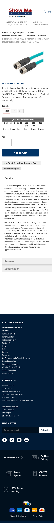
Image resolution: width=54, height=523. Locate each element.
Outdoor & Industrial (37, 35)
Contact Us (6, 343)
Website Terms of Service (12, 367)
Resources (6, 355)
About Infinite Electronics (12, 328)
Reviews (9, 261)
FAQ (4, 349)
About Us (5, 331)
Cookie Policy (7, 373)
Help (4, 346)
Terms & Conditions (18, 516)
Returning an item (9, 340)
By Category (18, 32)
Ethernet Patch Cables (12, 35)
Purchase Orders (8, 334)
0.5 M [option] (6, 111)
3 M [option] (14, 111)
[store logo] (20, 12)
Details (8, 178)
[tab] (27, 178)
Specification (11, 268)
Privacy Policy (38, 516)
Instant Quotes (8, 337)
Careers (5, 352)
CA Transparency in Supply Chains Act (16, 358)
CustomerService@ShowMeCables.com (17, 400)
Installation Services (10, 364)
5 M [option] (20, 111)
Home (5, 32)
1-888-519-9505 (16, 394)
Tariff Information (9, 370)
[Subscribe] (45, 430)
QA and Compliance (10, 361)
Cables (31, 32)
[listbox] (23, 111)
